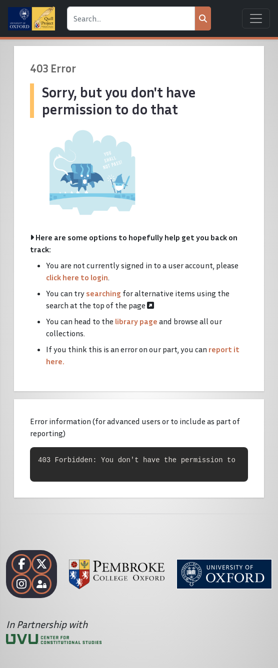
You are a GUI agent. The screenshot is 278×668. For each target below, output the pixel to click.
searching (103, 293)
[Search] (131, 18)
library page (136, 321)
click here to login (77, 277)
